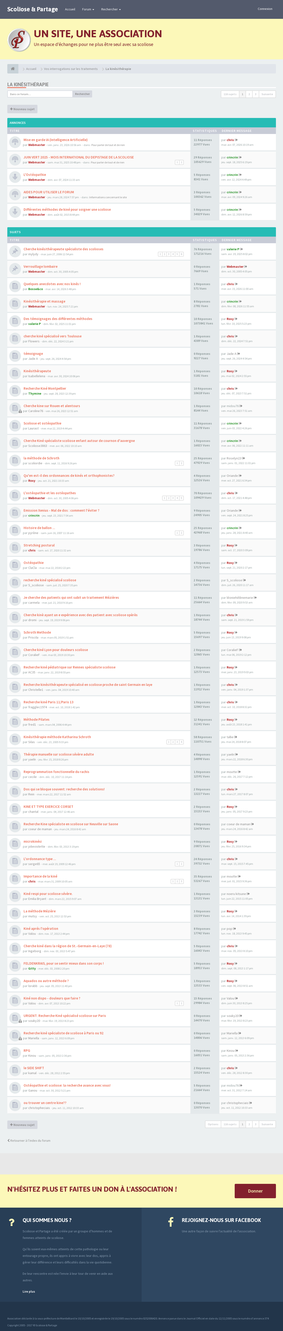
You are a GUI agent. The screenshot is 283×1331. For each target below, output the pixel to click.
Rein (31, 794)
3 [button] (255, 94)
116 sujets (230, 94)
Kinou (32, 1055)
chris (230, 140)
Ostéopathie (33, 562)
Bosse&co (35, 289)
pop (229, 928)
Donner (255, 1191)
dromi (32, 620)
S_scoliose (36, 585)
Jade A (33, 358)
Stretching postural (39, 545)
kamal (32, 1073)
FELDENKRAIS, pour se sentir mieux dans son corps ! (63, 963)
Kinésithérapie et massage (44, 301)
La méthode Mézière (39, 911)
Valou (32, 933)
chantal (33, 811)
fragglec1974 (37, 707)
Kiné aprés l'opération (40, 928)
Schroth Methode (37, 632)
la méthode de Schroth (41, 458)
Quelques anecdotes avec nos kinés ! (52, 284)
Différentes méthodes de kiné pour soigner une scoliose (67, 209)
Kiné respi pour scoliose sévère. (48, 893)
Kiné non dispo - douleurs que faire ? (51, 998)
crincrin (232, 157)
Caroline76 (35, 411)
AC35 (31, 672)
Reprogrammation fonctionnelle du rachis (56, 771)
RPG (26, 1050)
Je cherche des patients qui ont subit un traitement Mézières (71, 597)
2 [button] (249, 94)
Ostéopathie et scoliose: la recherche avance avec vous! (67, 1085)
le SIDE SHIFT (33, 1068)
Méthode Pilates (36, 719)
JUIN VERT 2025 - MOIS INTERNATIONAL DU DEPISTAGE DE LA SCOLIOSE (78, 157)
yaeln (32, 759)
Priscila (33, 637)
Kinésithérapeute (37, 371)
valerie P (233, 249)
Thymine (34, 393)
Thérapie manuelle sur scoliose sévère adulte (58, 754)
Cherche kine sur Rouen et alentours (51, 406)
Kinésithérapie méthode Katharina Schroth (57, 737)
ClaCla (32, 568)
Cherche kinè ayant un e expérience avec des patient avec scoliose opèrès (80, 615)
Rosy (230, 319)
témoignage (33, 353)
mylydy (33, 254)
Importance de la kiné (40, 876)
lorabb (32, 986)
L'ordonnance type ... (39, 859)
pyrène (33, 533)
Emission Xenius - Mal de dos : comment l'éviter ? (61, 510)
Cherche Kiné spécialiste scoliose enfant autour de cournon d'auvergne (79, 440)
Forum (88, 9)
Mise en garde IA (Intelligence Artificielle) (55, 140)
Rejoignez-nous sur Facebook (221, 1220)
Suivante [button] (267, 94)
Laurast (33, 428)
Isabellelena (36, 376)
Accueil (70, 9)
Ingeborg (34, 951)
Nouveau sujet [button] (22, 109)
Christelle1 (35, 690)
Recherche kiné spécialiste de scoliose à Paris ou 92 (63, 1033)
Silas (31, 742)
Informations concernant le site (108, 197)
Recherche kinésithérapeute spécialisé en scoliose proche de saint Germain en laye (87, 684)
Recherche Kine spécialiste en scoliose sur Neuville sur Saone (70, 824)
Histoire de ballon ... (39, 528)
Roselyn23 (234, 458)
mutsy (32, 916)
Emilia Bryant (37, 899)
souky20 (34, 1021)
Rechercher (111, 9)
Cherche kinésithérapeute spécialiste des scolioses (63, 249)
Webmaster (36, 145)
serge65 (34, 864)
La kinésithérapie (28, 84)
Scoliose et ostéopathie (42, 423)
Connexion (265, 9)
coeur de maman (40, 829)
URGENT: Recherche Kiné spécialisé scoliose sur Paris (64, 1015)
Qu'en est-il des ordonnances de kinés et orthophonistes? (69, 475)
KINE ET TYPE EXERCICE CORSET (48, 806)
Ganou (32, 1090)
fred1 (32, 724)
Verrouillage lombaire (40, 266)
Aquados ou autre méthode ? (46, 981)
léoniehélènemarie (240, 597)
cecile (32, 777)
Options (213, 1124)
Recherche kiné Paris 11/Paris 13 (48, 702)
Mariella (33, 1038)
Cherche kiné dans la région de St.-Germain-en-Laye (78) (67, 946)
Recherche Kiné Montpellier (44, 388)
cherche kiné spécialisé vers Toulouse (52, 336)
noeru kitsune (236, 894)
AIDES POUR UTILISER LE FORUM (48, 192)
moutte (232, 772)
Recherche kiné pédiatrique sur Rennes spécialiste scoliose (69, 667)
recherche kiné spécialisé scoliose (49, 580)
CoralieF (34, 655)
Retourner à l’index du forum (28, 1140)
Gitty (32, 968)
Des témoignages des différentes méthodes (57, 318)
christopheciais (39, 1108)
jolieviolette (36, 846)
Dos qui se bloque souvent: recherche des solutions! (64, 789)
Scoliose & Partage (32, 9)
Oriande (232, 475)
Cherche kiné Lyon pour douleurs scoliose (55, 649)
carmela (34, 602)
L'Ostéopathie (34, 174)
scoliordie (35, 463)
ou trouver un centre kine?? (44, 1102)
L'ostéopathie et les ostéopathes (49, 493)
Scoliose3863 (37, 446)
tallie (230, 737)
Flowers (34, 341)
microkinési (32, 841)
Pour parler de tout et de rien (108, 145)
